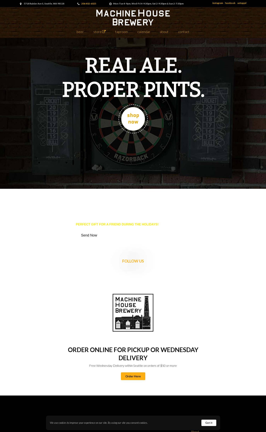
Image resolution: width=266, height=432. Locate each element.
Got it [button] (208, 422)
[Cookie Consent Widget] (133, 423)
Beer (80, 32)
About (164, 32)
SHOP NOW (133, 118)
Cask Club (195, 411)
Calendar (143, 32)
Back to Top (195, 375)
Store (99, 32)
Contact (183, 32)
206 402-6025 (88, 3)
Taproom (121, 32)
